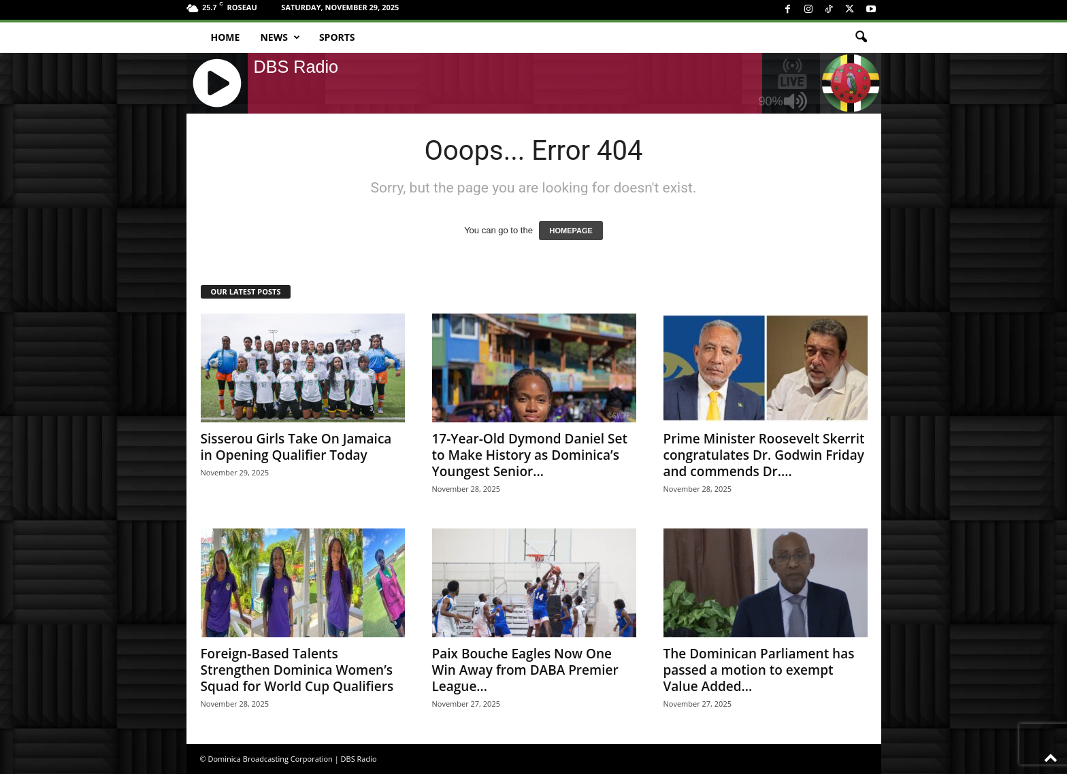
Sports (337, 37)
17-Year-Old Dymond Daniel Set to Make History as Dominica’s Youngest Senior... (529, 455)
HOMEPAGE (570, 230)
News (279, 37)
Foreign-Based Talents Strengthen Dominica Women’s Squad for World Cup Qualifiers (297, 670)
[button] (861, 37)
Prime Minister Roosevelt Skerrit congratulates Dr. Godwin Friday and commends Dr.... (764, 455)
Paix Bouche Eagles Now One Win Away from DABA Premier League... (525, 670)
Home (225, 37)
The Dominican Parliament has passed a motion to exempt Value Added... (759, 670)
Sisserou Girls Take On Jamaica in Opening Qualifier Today (296, 447)
